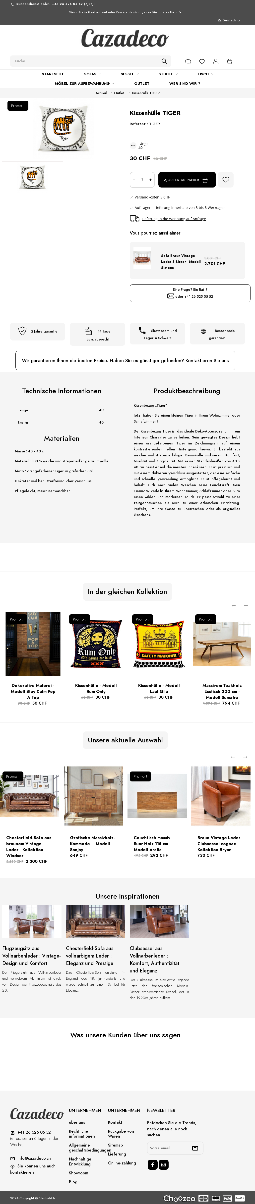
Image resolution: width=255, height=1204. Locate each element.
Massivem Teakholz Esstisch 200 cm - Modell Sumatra (222, 690)
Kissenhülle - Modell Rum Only (96, 687)
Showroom (78, 1171)
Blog (73, 1180)
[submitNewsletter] (195, 1146)
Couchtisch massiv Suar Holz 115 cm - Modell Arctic (152, 842)
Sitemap (115, 1143)
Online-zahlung (122, 1161)
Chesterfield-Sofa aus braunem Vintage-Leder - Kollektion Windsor (28, 845)
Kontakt (115, 1120)
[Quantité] (142, 179)
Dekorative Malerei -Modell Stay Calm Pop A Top (33, 690)
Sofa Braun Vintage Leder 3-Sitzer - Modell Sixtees (181, 260)
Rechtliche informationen (82, 1132)
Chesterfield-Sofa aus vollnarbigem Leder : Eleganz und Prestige (90, 954)
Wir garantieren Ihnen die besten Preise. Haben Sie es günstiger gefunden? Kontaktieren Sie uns (125, 359)
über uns (77, 1120)
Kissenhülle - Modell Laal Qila (159, 687)
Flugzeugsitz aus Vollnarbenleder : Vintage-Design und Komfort (31, 954)
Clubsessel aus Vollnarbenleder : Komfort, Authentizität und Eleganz (154, 958)
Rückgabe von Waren (121, 1132)
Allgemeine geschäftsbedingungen (90, 1146)
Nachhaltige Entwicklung (80, 1160)
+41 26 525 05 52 (198, 295)
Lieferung (117, 1152)
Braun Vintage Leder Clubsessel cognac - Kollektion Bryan (218, 842)
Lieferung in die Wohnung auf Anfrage (174, 218)
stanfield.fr (172, 12)
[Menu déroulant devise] (125, 20)
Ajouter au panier (190, 180)
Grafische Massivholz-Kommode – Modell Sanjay (92, 842)
